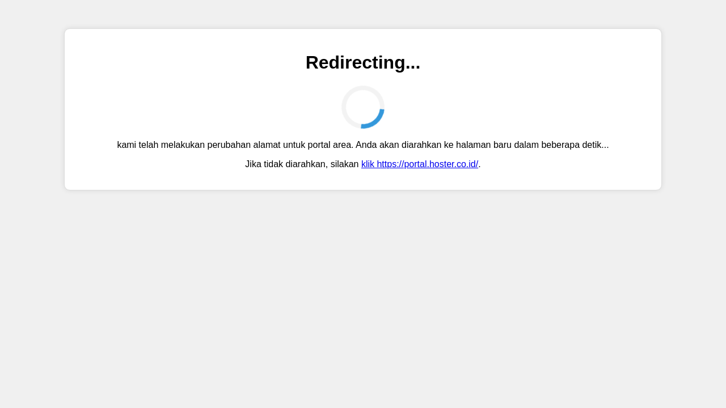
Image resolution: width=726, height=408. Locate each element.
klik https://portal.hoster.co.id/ (419, 164)
